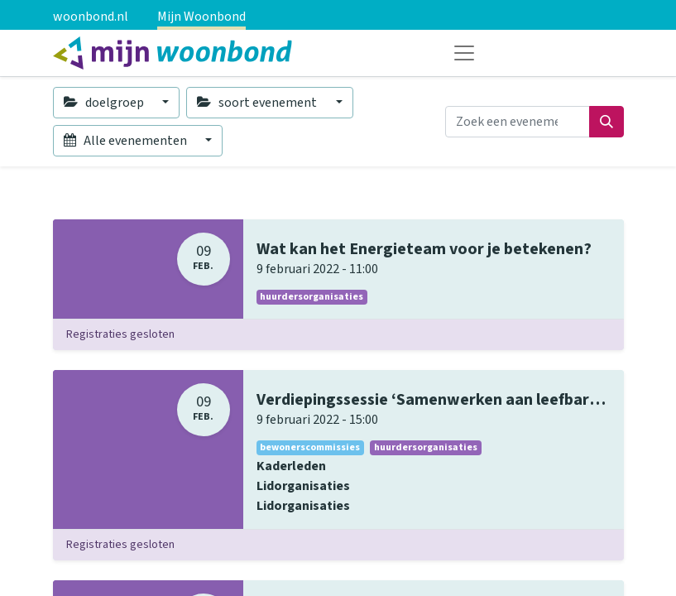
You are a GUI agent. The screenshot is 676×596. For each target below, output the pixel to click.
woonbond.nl (90, 16)
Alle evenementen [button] (126, 141)
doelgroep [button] (105, 103)
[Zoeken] (606, 121)
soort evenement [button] (258, 103)
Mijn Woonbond (201, 16)
